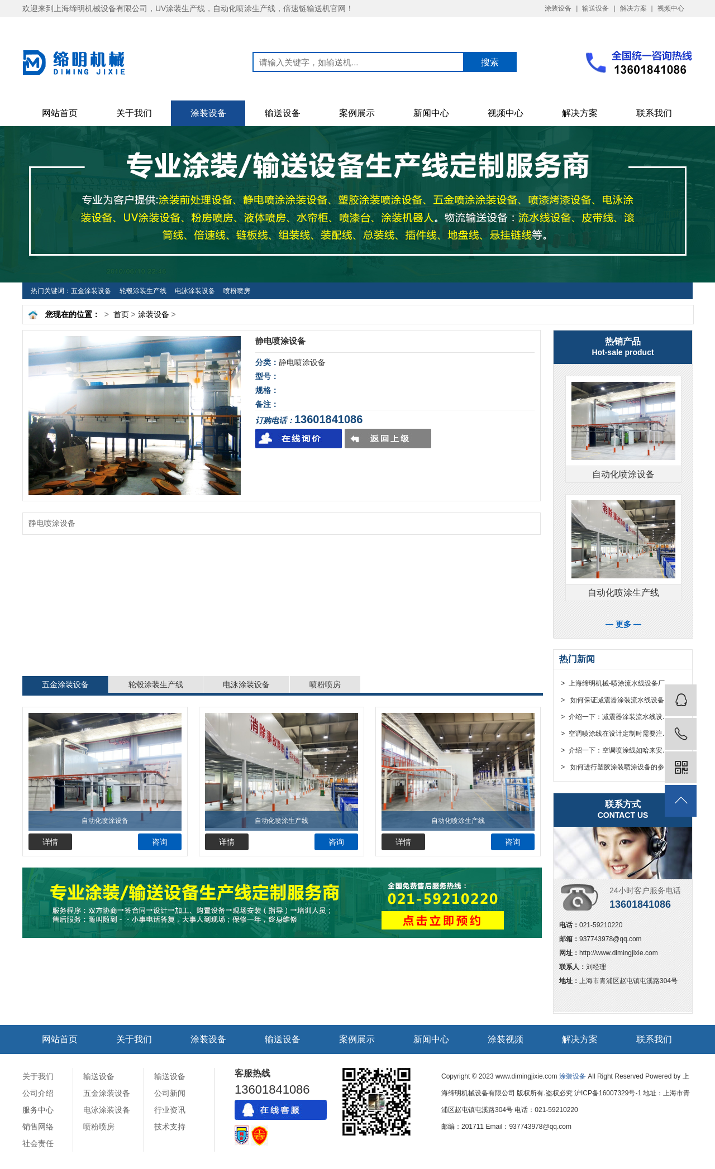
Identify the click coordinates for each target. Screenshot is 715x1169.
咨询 (160, 841)
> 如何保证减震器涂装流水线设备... (614, 700)
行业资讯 (169, 1109)
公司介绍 (38, 1093)
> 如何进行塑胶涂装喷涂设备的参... (614, 767)
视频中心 (670, 8)
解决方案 (633, 8)
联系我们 (654, 113)
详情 (50, 841)
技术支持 (169, 1126)
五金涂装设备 (91, 291)
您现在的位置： (72, 314)
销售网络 (38, 1126)
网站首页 (60, 113)
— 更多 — (623, 624)
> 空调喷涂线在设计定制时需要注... (613, 733)
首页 (121, 314)
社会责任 (38, 1143)
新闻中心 (431, 113)
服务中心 (38, 1109)
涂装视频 (505, 1039)
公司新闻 (169, 1093)
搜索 (490, 62)
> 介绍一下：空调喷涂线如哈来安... (613, 750)
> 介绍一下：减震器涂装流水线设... (613, 717)
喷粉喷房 (236, 291)
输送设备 (595, 8)
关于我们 (134, 113)
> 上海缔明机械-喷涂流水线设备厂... (614, 683)
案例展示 (357, 113)
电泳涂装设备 (195, 291)
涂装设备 (558, 8)
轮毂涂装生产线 (143, 291)
